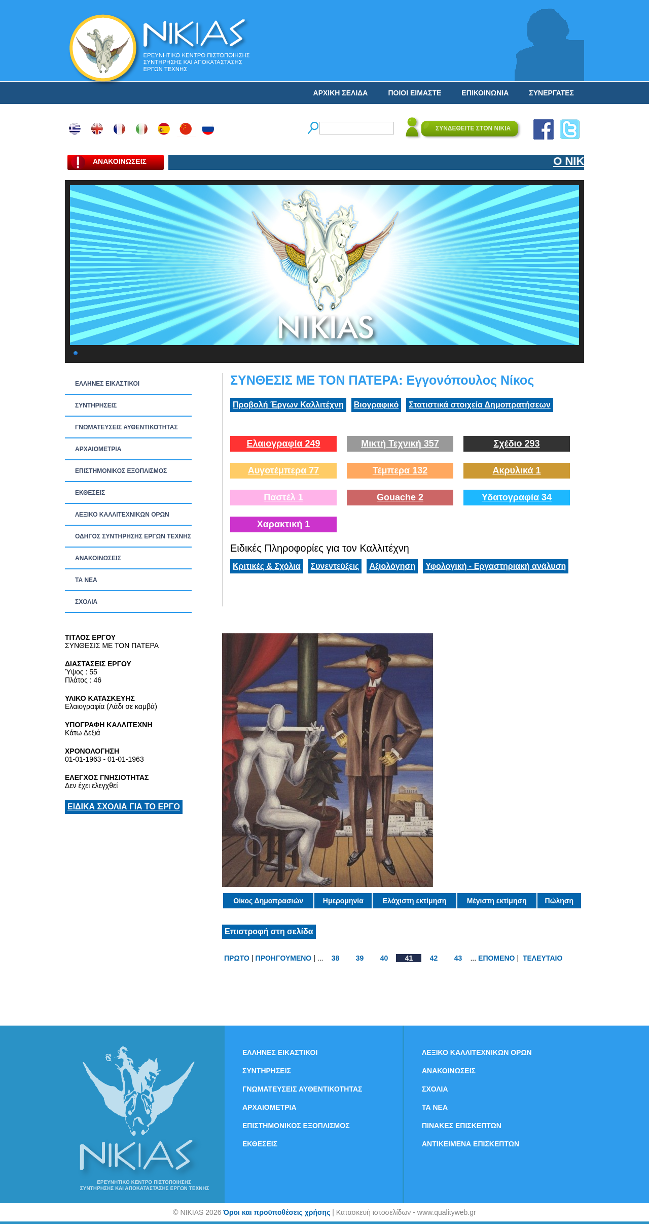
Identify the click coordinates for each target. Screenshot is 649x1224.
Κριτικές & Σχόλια (267, 566)
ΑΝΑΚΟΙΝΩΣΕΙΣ (98, 558)
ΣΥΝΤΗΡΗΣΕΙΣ (96, 405)
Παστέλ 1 (283, 497)
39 (360, 958)
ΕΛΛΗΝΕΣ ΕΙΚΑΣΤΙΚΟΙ (107, 383)
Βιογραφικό (376, 404)
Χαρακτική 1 (283, 524)
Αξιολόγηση (392, 566)
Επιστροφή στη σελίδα (269, 931)
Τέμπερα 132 (400, 470)
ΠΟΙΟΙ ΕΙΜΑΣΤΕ (414, 93)
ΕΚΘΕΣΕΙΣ (90, 492)
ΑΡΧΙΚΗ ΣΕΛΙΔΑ (340, 93)
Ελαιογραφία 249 (283, 443)
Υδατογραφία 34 (517, 497)
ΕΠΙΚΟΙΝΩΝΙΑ (485, 93)
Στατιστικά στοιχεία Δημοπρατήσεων (480, 404)
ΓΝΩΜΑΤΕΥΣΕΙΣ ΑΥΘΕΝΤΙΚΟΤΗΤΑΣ (126, 427)
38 (336, 958)
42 (434, 958)
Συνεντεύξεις (335, 566)
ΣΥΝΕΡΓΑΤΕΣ (551, 93)
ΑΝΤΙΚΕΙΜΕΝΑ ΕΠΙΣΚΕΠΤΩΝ (470, 1144)
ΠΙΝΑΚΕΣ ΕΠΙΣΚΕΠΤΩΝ (461, 1125)
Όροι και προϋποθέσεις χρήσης (276, 1212)
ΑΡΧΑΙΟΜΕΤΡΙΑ (98, 449)
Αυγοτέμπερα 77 (283, 470)
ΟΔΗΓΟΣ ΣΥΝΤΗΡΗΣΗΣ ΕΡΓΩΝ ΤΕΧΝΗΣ (133, 536)
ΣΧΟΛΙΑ (86, 601)
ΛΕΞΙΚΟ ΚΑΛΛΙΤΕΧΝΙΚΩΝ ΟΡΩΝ (122, 514)
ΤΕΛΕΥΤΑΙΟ (542, 958)
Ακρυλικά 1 (516, 470)
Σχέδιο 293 (516, 443)
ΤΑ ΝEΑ (86, 580)
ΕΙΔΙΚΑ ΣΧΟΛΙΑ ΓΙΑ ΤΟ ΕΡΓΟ (123, 806)
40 (384, 958)
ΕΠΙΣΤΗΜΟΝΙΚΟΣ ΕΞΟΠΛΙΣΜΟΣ (121, 470)
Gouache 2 (400, 497)
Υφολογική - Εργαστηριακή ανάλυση (495, 566)
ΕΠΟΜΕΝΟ (496, 958)
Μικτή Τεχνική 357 (400, 443)
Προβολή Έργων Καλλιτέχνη (288, 404)
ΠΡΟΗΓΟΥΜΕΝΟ (284, 958)
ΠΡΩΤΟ (236, 958)
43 (458, 958)
